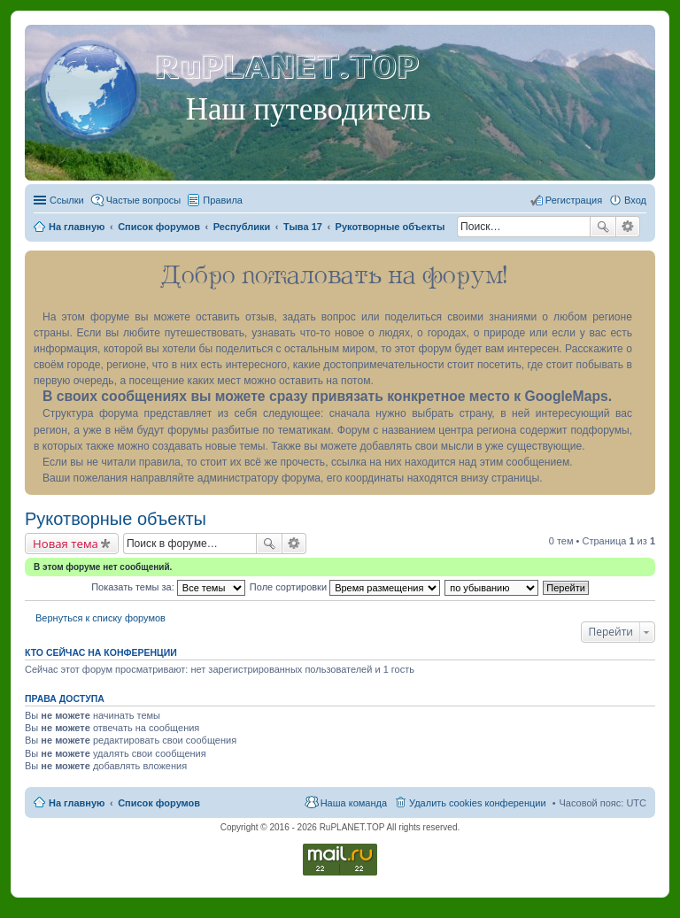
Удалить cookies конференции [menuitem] (477, 803)
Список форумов (159, 803)
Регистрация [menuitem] (573, 200)
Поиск (603, 226)
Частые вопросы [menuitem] (144, 200)
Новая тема (65, 544)
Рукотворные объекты (115, 518)
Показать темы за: (168, 587)
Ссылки (67, 200)
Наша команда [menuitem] (354, 803)
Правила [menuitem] (223, 200)
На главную (76, 803)
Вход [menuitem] (635, 200)
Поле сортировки (345, 587)
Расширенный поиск (628, 226)
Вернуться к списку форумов (100, 618)
